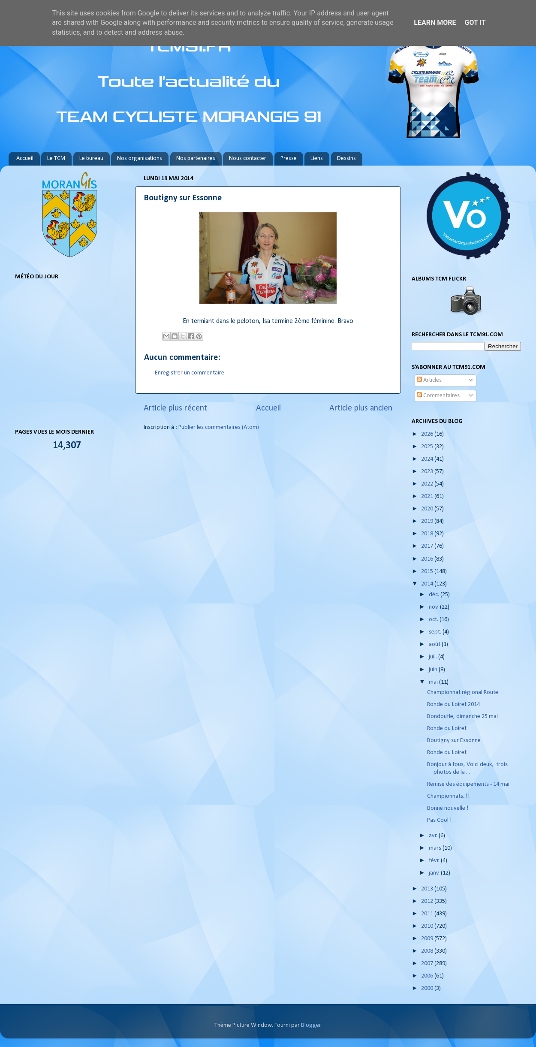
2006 (427, 976)
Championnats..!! (448, 796)
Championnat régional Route (462, 692)
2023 (427, 471)
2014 (427, 584)
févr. (435, 860)
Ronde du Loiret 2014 (453, 704)
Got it (474, 22)
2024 (427, 459)
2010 (427, 926)
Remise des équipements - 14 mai (468, 784)
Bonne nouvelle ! (448, 808)
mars (436, 848)
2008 (427, 951)
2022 (427, 484)
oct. (434, 619)
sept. (436, 632)
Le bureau (91, 158)
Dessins (346, 158)
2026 (427, 434)
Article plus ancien (360, 408)
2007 (427, 963)
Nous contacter (247, 158)
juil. (433, 657)
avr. (434, 836)
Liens (316, 158)
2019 (427, 521)
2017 (427, 546)
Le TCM (56, 158)
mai (434, 682)
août (435, 644)
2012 (427, 901)
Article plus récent (175, 408)
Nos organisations (139, 158)
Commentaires (438, 395)
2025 (427, 447)
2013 (427, 889)
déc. (434, 594)
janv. (435, 873)
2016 (427, 559)
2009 (427, 938)
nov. (434, 607)
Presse (288, 158)
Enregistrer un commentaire (189, 373)
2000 (427, 988)
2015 (427, 571)
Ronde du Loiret (447, 728)
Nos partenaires (195, 158)
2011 (427, 914)
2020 (427, 509)
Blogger (311, 1025)
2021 (427, 496)
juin (434, 670)
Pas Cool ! (439, 820)
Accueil (24, 158)
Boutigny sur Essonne (454, 740)
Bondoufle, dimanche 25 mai (462, 716)
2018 (427, 534)
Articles (429, 380)
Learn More (435, 22)
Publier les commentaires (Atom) (218, 427)
